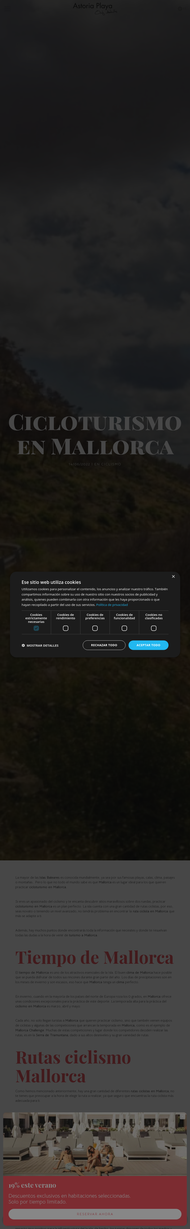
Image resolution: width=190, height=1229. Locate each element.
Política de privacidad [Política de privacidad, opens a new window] (112, 605)
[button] (40, 645)
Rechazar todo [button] (104, 645)
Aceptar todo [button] (148, 645)
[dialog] (95, 614)
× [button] (173, 576)
